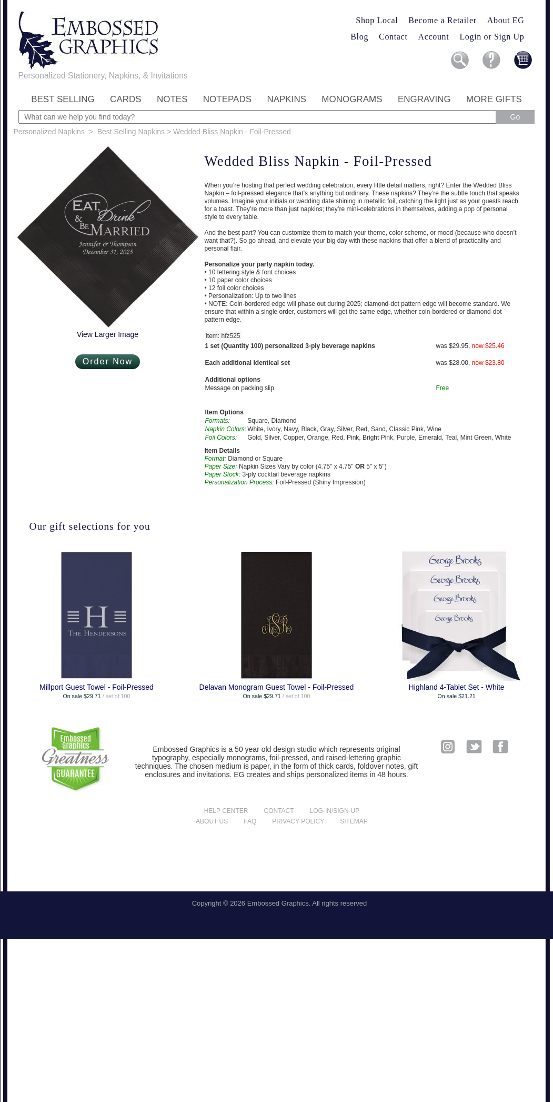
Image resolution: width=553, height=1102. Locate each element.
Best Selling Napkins (131, 131)
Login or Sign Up (491, 36)
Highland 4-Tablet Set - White (457, 687)
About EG (506, 20)
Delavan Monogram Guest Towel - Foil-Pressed (276, 687)
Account (433, 36)
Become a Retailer (442, 20)
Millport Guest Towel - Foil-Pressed (96, 687)
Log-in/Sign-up (335, 811)
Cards (126, 99)
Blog (359, 36)
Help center (226, 811)
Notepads (227, 99)
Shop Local (377, 20)
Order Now (108, 361)
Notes (172, 99)
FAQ (250, 821)
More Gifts (494, 99)
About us (212, 821)
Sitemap (354, 821)
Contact (393, 36)
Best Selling (63, 99)
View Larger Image (107, 334)
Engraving (424, 99)
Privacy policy (298, 821)
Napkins (286, 99)
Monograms (351, 99)
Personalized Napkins (49, 131)
